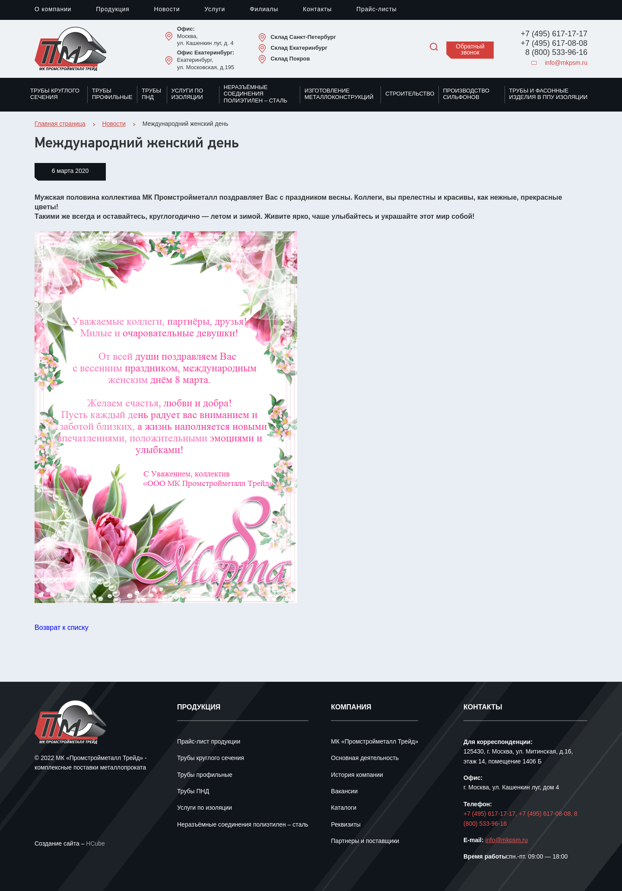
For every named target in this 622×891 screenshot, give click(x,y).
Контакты (317, 9)
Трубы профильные (112, 94)
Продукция (112, 9)
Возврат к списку (62, 628)
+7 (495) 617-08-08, (546, 814)
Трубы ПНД (151, 94)
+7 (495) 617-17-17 (553, 34)
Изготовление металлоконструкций (339, 94)
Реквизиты (346, 825)
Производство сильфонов (466, 94)
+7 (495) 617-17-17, (491, 814)
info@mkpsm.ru (559, 63)
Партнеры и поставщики (365, 841)
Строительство (409, 94)
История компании (357, 775)
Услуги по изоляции (187, 94)
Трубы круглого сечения (54, 94)
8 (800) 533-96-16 (556, 52)
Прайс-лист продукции (208, 742)
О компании (53, 9)
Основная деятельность (365, 758)
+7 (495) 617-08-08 (553, 43)
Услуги (214, 9)
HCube (95, 844)
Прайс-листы (376, 9)
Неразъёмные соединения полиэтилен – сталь (255, 94)
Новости (167, 9)
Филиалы (264, 9)
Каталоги (343, 808)
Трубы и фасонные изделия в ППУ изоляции (548, 94)
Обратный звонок (470, 50)
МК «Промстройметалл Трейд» (374, 742)
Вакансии (344, 792)
